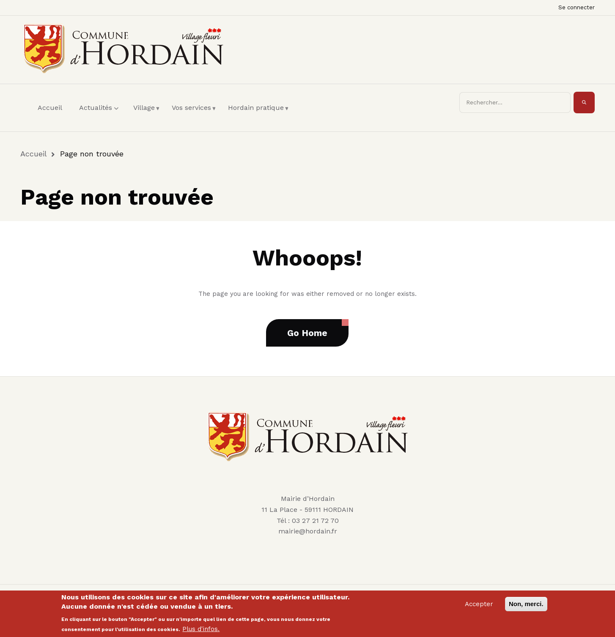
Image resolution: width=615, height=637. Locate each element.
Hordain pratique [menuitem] (258, 115)
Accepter (479, 606)
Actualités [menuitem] (100, 115)
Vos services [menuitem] (193, 115)
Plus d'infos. (201, 631)
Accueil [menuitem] (50, 108)
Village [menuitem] (146, 115)
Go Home (307, 333)
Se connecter (576, 7)
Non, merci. (526, 606)
